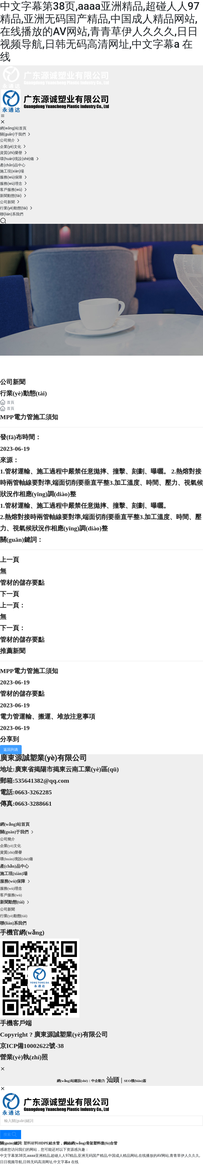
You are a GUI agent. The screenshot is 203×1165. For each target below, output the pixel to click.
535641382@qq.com (42, 780)
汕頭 (113, 1079)
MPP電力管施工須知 (29, 671)
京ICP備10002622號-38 (32, 1045)
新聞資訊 (21, 362)
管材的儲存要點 (22, 582)
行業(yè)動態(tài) (23, 393)
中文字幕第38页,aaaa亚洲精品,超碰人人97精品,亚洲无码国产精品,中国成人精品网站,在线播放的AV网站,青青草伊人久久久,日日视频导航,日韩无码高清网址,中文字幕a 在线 (100, 31)
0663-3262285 (33, 792)
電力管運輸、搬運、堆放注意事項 (47, 716)
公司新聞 (12, 382)
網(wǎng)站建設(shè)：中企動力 (81, 1081)
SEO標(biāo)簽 (135, 1081)
